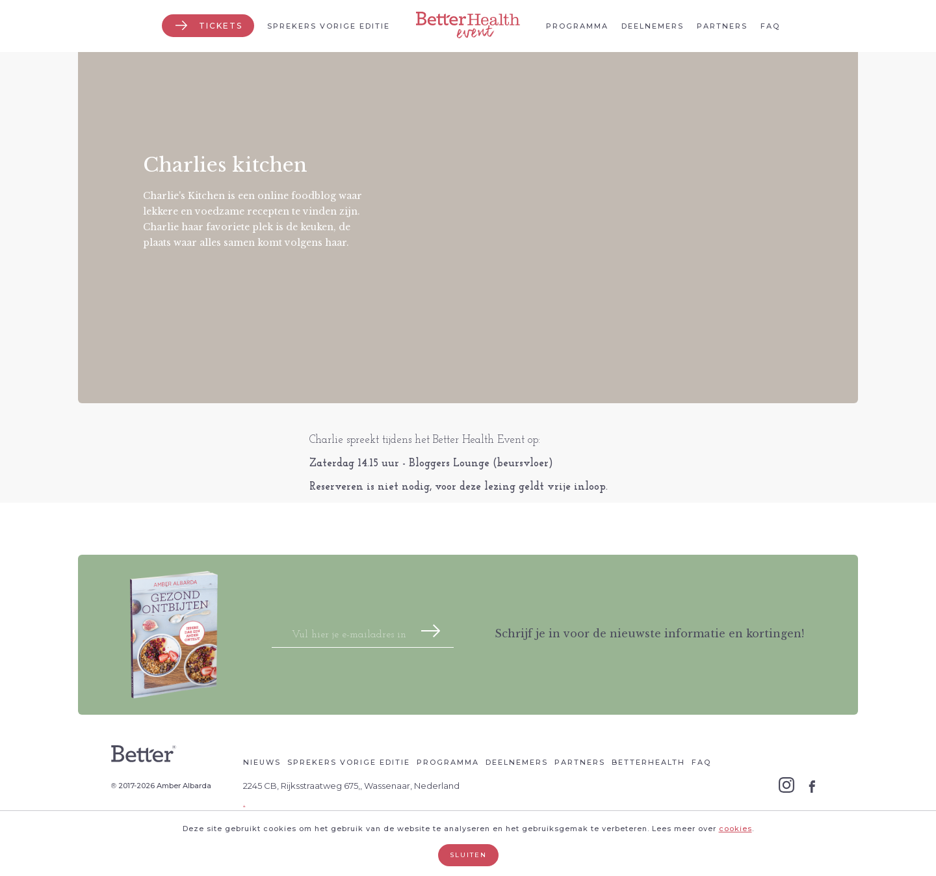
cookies (735, 828)
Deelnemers (652, 26)
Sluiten (468, 855)
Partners (722, 26)
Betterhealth (648, 762)
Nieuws (262, 762)
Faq (770, 26)
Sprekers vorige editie (328, 26)
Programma (577, 26)
